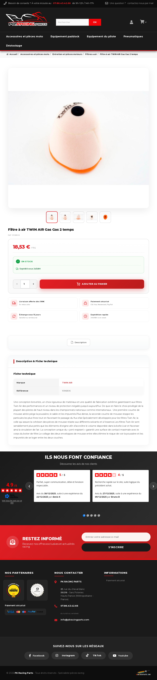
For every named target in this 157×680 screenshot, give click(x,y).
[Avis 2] (88, 515)
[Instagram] (65, 655)
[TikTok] (93, 655)
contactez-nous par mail (140, 3)
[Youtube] (120, 656)
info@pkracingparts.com (75, 619)
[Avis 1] (84, 515)
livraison (110, 590)
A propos (110, 603)
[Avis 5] (99, 515)
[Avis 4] (95, 515)
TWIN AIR (67, 382)
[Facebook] (36, 656)
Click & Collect (113, 608)
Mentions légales (114, 594)
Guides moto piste (115, 613)
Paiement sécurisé (115, 580)
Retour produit (113, 599)
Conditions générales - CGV (120, 585)
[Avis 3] (92, 515)
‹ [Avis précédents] (29, 486)
